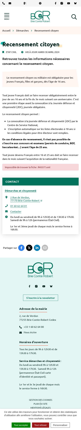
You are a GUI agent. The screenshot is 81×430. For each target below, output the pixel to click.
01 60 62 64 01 (18, 205)
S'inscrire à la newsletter (40, 297)
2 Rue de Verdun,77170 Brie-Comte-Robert (26, 199)
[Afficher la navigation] (6, 17)
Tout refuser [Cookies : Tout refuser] (40, 425)
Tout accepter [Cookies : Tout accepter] (21, 425)
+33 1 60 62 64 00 (31, 326)
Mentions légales (40, 407)
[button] (74, 16)
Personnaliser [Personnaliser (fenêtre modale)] (60, 425)
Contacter (15, 211)
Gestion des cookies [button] (40, 399)
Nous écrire (28, 332)
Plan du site (40, 403)
